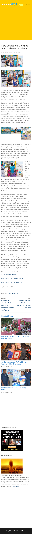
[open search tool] (26, 4)
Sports (17, 293)
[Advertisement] (16, 24)
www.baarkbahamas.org (8, 274)
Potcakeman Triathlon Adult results (12, 278)
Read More (15, 486)
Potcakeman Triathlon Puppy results (12, 282)
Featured (17, 52)
